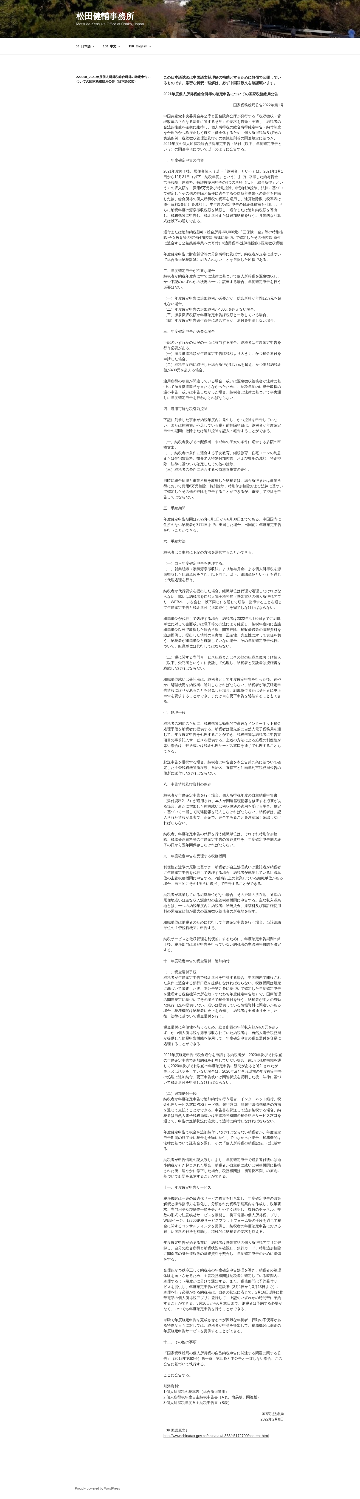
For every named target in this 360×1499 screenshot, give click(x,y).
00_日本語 (85, 46)
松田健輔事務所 (105, 16)
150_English (140, 46)
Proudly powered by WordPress (97, 1488)
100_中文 (112, 46)
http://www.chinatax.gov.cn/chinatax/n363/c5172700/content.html (216, 1436)
